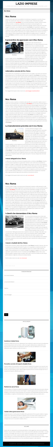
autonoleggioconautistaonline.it (32, 90)
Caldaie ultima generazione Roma (14, 411)
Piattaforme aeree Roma (11, 387)
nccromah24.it (31, 175)
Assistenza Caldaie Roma (11, 341)
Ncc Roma (10, 16)
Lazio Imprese (26, 3)
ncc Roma (29, 103)
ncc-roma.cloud (23, 258)
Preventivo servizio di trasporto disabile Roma (17, 364)
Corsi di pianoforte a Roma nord (37, 443)
